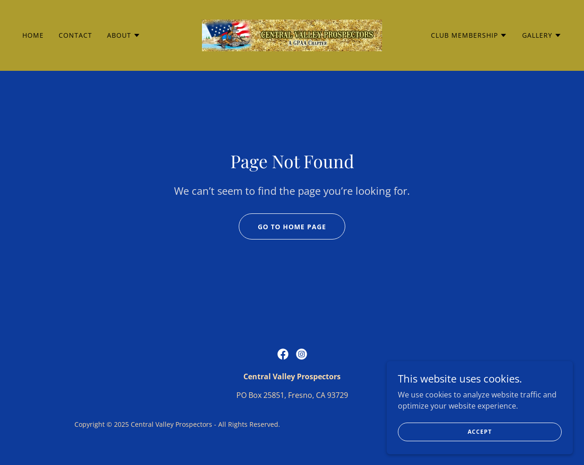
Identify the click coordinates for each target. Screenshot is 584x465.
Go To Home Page (292, 226)
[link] (292, 34)
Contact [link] (75, 35)
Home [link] (33, 35)
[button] (124, 35)
